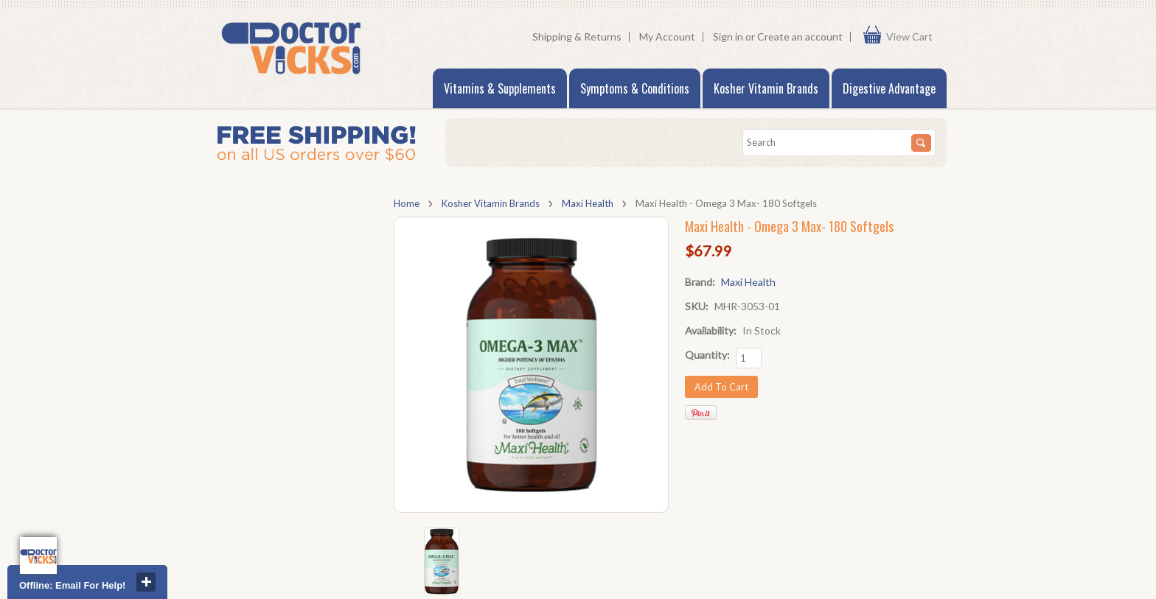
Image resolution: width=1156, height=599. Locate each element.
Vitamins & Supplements (500, 88)
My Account (667, 36)
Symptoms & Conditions (634, 88)
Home (406, 203)
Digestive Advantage (889, 88)
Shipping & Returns (576, 36)
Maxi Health (587, 203)
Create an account (800, 36)
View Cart (912, 37)
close (146, 582)
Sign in (728, 36)
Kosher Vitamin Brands (766, 88)
